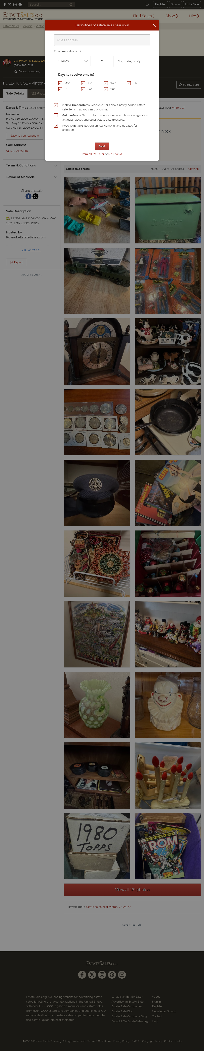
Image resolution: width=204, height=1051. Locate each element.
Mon (67, 83)
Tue (89, 83)
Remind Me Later (93, 154)
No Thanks (115, 154)
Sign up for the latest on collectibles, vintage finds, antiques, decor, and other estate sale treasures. (105, 117)
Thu (135, 83)
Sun (112, 89)
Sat (89, 89)
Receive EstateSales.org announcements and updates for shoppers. (99, 128)
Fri (66, 89)
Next (102, 146)
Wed (113, 83)
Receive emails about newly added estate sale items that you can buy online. (103, 107)
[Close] (154, 25)
